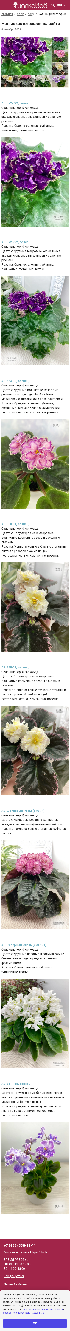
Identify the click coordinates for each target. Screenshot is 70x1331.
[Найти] (53, 5)
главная (7, 14)
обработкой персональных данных (23, 1312)
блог (20, 14)
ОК (35, 1323)
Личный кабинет (15, 1284)
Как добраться (14, 1276)
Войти (61, 5)
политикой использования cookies (42, 1309)
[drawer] (4, 5)
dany (31, 14)
